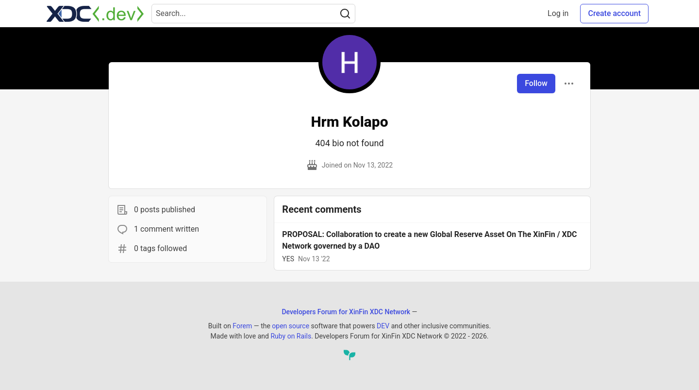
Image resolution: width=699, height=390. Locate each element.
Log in (558, 13)
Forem (242, 326)
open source (290, 326)
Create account (614, 13)
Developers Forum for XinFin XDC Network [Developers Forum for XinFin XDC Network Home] (346, 312)
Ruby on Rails (290, 336)
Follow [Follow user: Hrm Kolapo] (536, 83)
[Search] (345, 13)
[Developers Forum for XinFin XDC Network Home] (95, 13)
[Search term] (253, 13)
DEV (383, 326)
